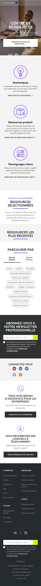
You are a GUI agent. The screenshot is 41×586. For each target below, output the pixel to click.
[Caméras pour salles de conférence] (20, 282)
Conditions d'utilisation (21, 569)
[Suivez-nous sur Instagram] (25, 533)
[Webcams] (10, 287)
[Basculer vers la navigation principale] (38, 2)
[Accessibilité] (7, 522)
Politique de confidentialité (22, 572)
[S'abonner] (35, 337)
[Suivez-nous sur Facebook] (15, 533)
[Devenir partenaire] (27, 480)
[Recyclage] (6, 517)
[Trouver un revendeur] (28, 476)
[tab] (12, 258)
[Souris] (9, 268)
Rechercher (25, 3)
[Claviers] (19, 268)
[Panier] (32, 2)
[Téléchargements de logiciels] (21, 455)
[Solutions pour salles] (20, 300)
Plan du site (22, 578)
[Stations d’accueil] (21, 291)
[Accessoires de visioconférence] (20, 296)
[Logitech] (12, 2)
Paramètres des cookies (22, 575)
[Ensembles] (30, 268)
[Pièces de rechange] (27, 513)
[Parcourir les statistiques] (20, 95)
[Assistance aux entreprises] (20, 415)
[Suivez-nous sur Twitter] (20, 533)
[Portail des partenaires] (29, 491)
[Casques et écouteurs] (26, 287)
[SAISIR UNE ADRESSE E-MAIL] (18, 337)
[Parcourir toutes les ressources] (20, 43)
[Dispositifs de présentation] (20, 273)
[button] (10, 8)
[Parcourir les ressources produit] (20, 137)
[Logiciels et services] (20, 305)
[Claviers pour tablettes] (20, 277)
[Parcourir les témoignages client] (21, 177)
